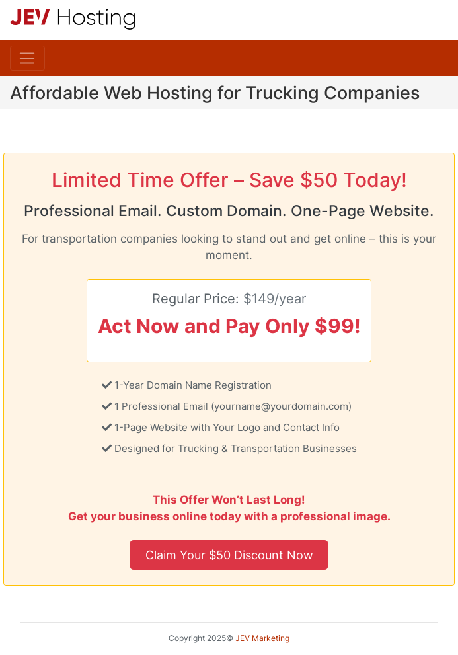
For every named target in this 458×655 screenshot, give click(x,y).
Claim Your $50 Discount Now (229, 554)
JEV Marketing (262, 638)
